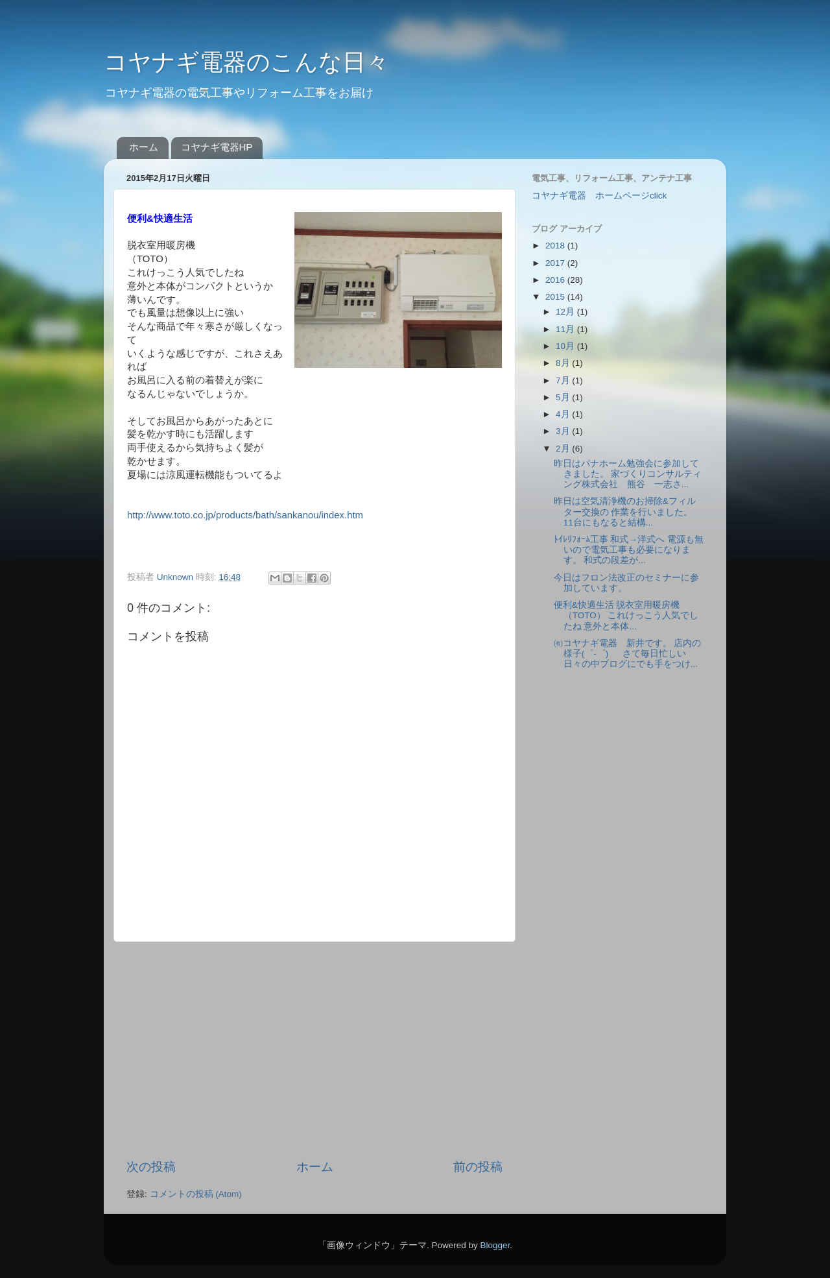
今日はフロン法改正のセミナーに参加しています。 (626, 583)
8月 (564, 363)
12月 (566, 312)
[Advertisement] (314, 1050)
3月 (564, 431)
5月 (564, 397)
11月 (566, 329)
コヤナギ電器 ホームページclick (599, 195)
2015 (556, 297)
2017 (556, 263)
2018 (556, 245)
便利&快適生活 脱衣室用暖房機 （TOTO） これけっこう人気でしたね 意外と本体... (626, 615)
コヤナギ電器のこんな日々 (246, 62)
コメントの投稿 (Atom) (196, 1194)
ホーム (143, 146)
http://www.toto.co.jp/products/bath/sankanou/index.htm (245, 515)
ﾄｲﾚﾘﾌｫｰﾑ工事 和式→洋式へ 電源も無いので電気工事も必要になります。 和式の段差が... (629, 550)
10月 (566, 346)
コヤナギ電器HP (217, 146)
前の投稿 (478, 1167)
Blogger (495, 1245)
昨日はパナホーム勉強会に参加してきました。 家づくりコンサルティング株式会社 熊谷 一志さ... (628, 474)
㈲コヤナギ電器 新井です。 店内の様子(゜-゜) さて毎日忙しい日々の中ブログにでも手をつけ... (628, 653)
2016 (556, 280)
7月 (564, 380)
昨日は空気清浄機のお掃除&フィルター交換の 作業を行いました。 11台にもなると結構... (625, 511)
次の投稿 (151, 1167)
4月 (564, 414)
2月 (564, 448)
